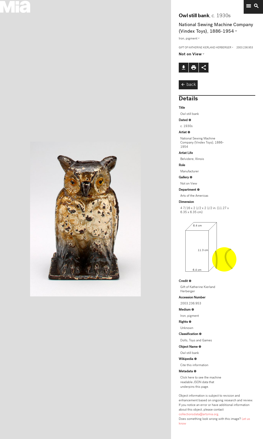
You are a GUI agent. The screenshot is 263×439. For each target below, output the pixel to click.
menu (248, 6)
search (256, 6)
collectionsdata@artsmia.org (198, 414)
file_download (183, 67)
